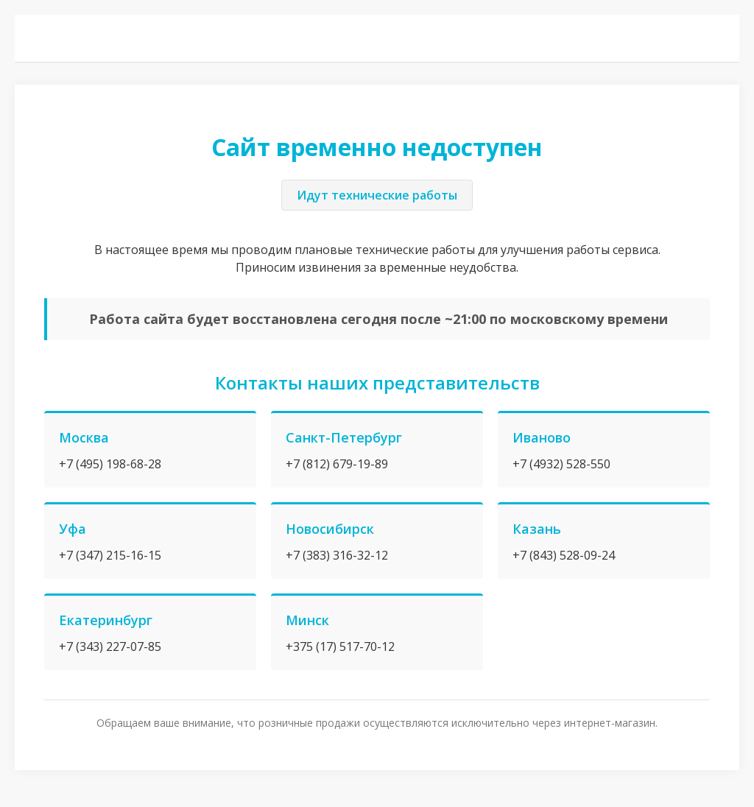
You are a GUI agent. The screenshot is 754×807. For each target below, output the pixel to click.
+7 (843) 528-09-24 (563, 555)
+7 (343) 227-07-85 (110, 646)
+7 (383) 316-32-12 (337, 555)
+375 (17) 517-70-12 (340, 646)
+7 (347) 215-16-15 (110, 555)
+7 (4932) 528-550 (561, 464)
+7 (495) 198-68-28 (110, 464)
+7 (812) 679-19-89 (337, 464)
